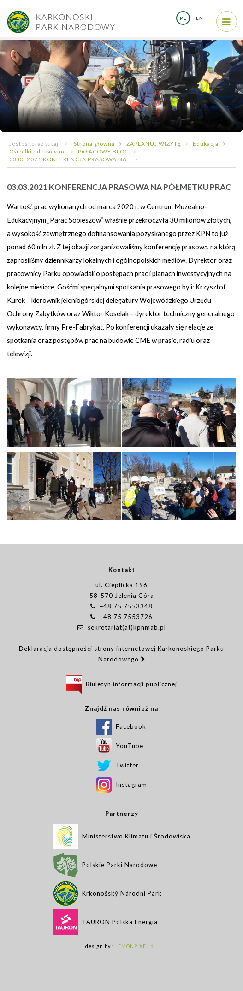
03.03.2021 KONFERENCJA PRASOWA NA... (70, 159)
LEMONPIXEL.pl (135, 946)
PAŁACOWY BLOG (103, 151)
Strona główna (94, 143)
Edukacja (206, 143)
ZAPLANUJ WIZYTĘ (153, 143)
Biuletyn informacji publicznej (121, 684)
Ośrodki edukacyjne (37, 151)
